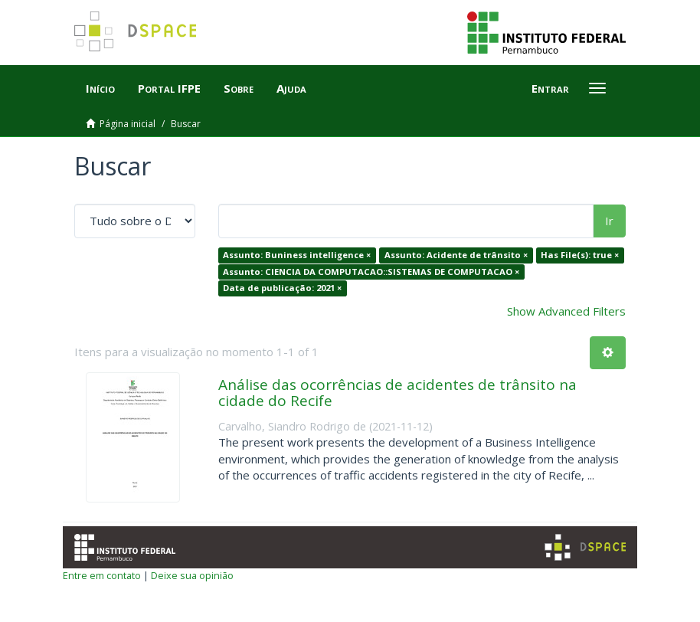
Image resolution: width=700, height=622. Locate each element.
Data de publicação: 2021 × (282, 287)
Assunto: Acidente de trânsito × (456, 254)
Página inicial (127, 123)
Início (100, 88)
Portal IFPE (169, 88)
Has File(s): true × (580, 254)
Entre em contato (102, 575)
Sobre (239, 88)
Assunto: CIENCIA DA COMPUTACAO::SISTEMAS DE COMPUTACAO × (371, 271)
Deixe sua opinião (192, 575)
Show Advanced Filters (566, 311)
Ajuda (291, 88)
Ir (609, 220)
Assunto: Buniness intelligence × (297, 254)
